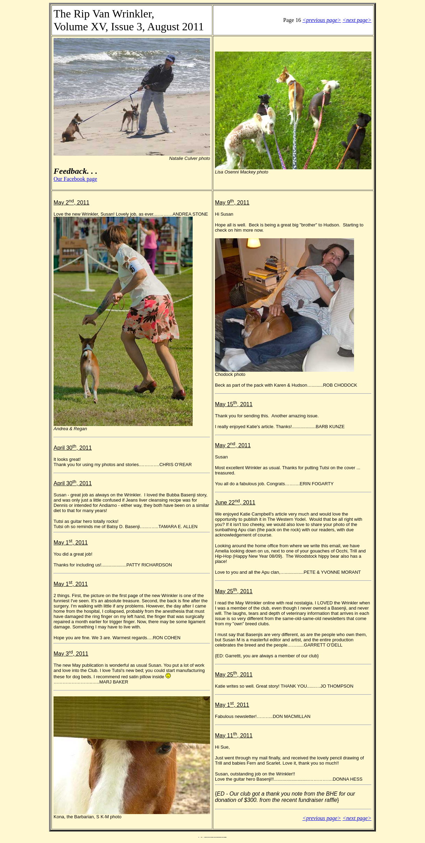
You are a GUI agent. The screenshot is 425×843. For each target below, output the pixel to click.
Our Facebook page (75, 179)
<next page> (357, 20)
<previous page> (321, 20)
